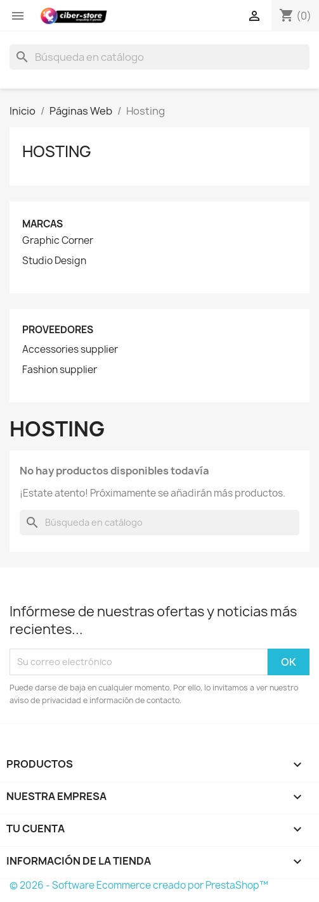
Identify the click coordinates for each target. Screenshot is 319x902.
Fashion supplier (59, 370)
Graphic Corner (57, 240)
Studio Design (54, 261)
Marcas (42, 224)
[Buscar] (159, 57)
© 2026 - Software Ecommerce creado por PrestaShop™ (139, 885)
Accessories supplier (70, 349)
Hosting (56, 151)
